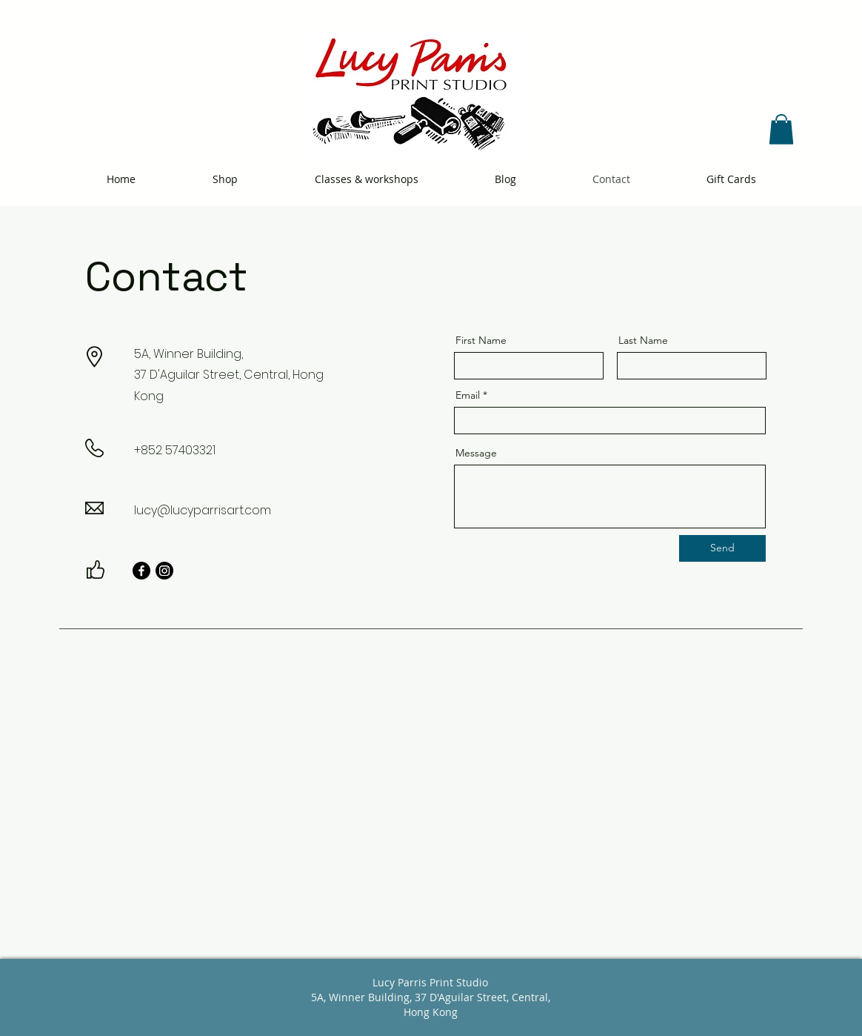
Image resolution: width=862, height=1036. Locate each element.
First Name (481, 340)
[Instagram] (164, 571)
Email (467, 395)
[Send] (722, 548)
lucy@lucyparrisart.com (202, 510)
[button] (781, 129)
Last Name (643, 340)
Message (476, 453)
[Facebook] (141, 571)
